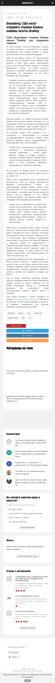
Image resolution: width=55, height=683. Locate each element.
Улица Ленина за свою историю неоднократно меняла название (24, 547)
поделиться (27, 331)
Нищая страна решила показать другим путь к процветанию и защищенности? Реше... (31, 453)
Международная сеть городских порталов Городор (27, 671)
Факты (9, 540)
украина (20, 313)
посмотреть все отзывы (27, 628)
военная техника (13, 318)
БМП (23, 318)
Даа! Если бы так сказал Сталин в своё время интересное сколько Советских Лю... (31, 482)
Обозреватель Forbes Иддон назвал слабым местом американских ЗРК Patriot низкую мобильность (25, 398)
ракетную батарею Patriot (24, 299)
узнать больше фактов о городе (27, 556)
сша (29, 313)
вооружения (37, 313)
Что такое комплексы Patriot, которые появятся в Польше (27, 372)
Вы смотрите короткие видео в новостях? (23, 499)
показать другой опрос (27, 527)
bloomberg (11, 313)
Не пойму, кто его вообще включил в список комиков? (30, 472)
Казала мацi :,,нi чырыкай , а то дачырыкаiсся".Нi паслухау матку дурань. (31, 463)
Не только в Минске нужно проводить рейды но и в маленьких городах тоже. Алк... (31, 442)
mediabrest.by (27, 3)
